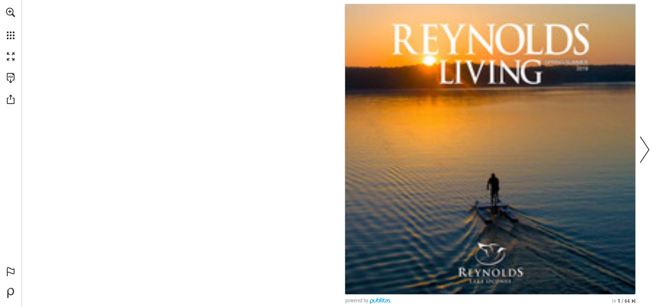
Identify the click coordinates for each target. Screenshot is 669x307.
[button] (10, 12)
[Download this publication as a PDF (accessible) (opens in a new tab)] (10, 78)
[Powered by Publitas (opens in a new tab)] (10, 293)
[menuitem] (10, 23)
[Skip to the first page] (614, 301)
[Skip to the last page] (633, 301)
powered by (356, 301)
